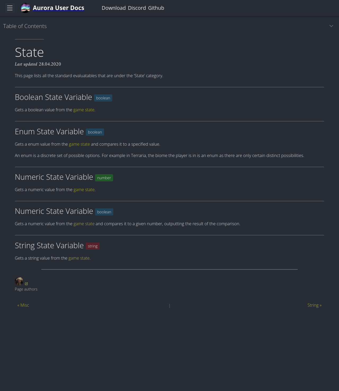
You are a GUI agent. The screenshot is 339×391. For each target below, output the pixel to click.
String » (314, 305)
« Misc (23, 305)
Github (156, 7)
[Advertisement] (169, 351)
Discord (137, 7)
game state (83, 110)
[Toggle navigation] (10, 8)
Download (114, 7)
